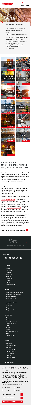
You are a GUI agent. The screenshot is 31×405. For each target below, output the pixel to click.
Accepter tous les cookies (13, 402)
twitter (20, 257)
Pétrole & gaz (9, 274)
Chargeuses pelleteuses (11, 310)
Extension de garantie (11, 345)
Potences (8, 325)
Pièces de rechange (10, 349)
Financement (9, 343)
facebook (5, 258)
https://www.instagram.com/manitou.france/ (13, 257)
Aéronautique (9, 276)
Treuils (7, 333)
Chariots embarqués (10, 304)
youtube (17, 257)
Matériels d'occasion (11, 357)
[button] (27, 4)
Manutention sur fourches (12, 321)
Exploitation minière (10, 284)
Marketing (18, 390)
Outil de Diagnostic (10, 353)
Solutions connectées (11, 351)
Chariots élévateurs (10, 306)
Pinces (7, 319)
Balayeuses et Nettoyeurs (12, 331)
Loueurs (8, 282)
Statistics (18, 388)
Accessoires (8, 315)
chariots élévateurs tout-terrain (14, 208)
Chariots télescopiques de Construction (15, 292)
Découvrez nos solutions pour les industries (15, 230)
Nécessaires (7, 388)
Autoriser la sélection (13, 398)
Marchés (7, 265)
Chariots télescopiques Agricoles (13, 294)
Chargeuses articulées (11, 298)
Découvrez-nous (9, 362)
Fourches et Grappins (11, 323)
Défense (8, 280)
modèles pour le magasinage (8, 199)
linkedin (9, 257)
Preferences (7, 390)
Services (7, 340)
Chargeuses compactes (11, 308)
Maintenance (9, 347)
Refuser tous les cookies (13, 394)
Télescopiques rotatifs (11, 296)
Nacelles (8, 327)
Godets (7, 318)
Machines (7, 289)
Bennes (8, 329)
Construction (9, 270)
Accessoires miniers (10, 335)
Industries (8, 272)
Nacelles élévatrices (10, 300)
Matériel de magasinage (11, 302)
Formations (8, 355)
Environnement (9, 278)
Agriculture (8, 268)
